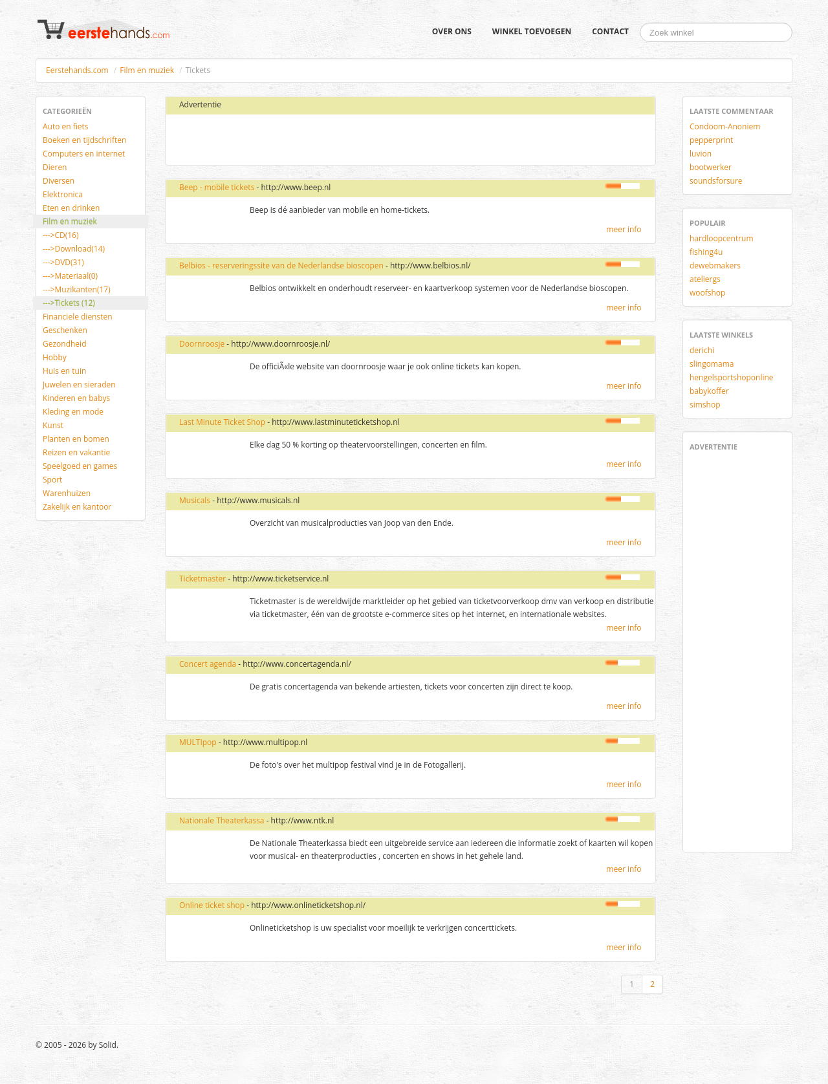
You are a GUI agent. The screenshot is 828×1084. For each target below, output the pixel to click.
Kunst (53, 425)
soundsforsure (716, 180)
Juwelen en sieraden (79, 384)
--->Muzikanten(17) (77, 289)
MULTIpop (198, 742)
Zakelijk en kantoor (77, 506)
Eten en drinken (71, 207)
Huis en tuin (64, 370)
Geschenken (65, 330)
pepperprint (711, 140)
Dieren (55, 167)
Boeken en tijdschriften (84, 140)
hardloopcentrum (722, 238)
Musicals (194, 500)
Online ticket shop (212, 905)
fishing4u (706, 251)
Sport (52, 479)
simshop (705, 404)
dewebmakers (715, 265)
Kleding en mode (73, 411)
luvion (701, 153)
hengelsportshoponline (732, 377)
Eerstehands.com (77, 70)
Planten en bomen (76, 438)
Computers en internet (84, 153)
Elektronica (63, 194)
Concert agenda (207, 663)
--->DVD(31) (63, 262)
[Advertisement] (325, 140)
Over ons (452, 31)
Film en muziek (147, 70)
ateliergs (705, 279)
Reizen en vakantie (76, 452)
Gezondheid (64, 343)
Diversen (58, 180)
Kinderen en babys (76, 398)
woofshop (707, 292)
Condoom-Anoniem (725, 126)
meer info (623, 229)
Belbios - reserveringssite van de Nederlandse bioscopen (281, 265)
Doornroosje (201, 343)
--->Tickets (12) (69, 303)
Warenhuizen (67, 493)
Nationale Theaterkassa (222, 820)
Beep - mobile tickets (216, 187)
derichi (702, 350)
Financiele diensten (78, 316)
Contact (610, 31)
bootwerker (711, 167)
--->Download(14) (74, 248)
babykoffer (709, 390)
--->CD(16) (61, 235)
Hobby (55, 357)
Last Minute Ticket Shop (222, 422)
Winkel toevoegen (531, 31)
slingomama (712, 363)
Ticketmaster (202, 578)
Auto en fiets (66, 126)
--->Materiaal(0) (70, 275)
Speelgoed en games (80, 466)
